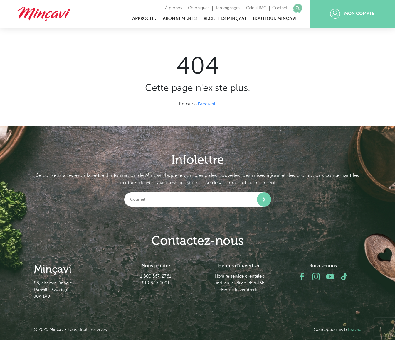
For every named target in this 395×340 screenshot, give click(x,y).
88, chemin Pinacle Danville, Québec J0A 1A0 (53, 289)
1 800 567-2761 (155, 276)
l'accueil (206, 103)
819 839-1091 (155, 282)
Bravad (355, 329)
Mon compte (352, 14)
